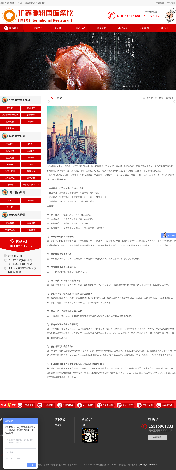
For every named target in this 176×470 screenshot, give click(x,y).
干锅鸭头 (10, 144)
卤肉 (10, 200)
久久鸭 (10, 207)
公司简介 (38, 28)
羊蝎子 (31, 158)
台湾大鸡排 (10, 171)
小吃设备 (123, 28)
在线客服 (157, 437)
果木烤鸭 (31, 115)
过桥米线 (31, 178)
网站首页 (14, 28)
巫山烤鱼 (10, 158)
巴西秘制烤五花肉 (31, 185)
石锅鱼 (10, 164)
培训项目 (59, 28)
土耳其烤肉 (10, 178)
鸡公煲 (31, 144)
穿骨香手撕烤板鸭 (10, 115)
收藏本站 (160, 3)
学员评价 (101, 28)
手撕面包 (31, 230)
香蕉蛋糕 (10, 223)
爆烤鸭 (31, 122)
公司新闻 (144, 28)
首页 (161, 98)
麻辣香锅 (31, 171)
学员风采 (80, 28)
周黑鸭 (31, 200)
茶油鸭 (10, 108)
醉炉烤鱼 (10, 128)
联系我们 (171, 3)
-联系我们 (59, 425)
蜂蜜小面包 (10, 230)
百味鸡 (10, 185)
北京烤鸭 (10, 122)
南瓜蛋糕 (31, 223)
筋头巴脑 (10, 151)
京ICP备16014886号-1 (148, 465)
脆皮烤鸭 (31, 108)
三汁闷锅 (31, 151)
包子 (31, 164)
